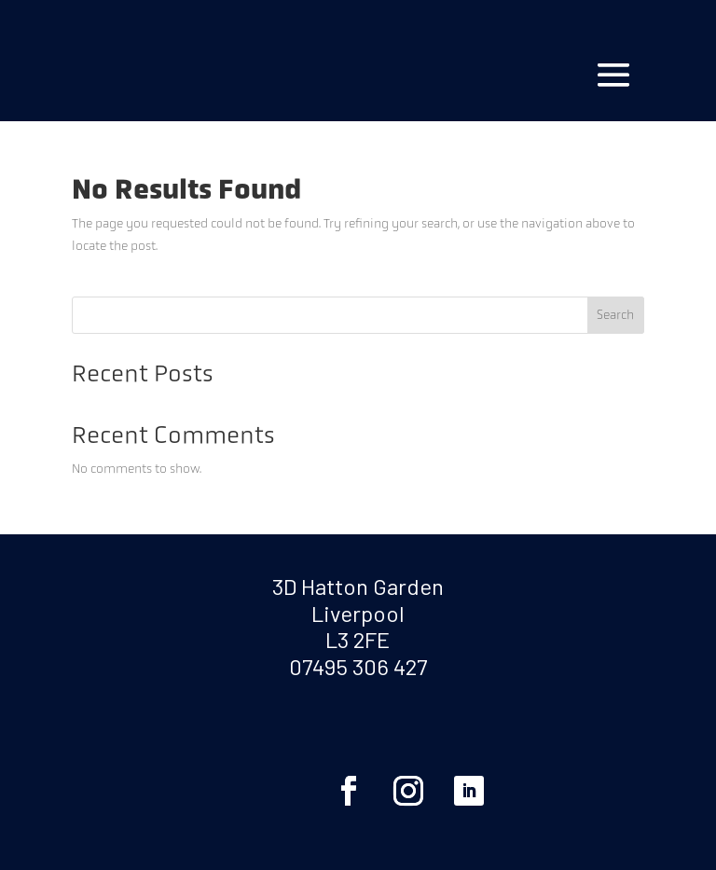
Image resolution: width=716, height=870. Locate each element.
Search (615, 315)
